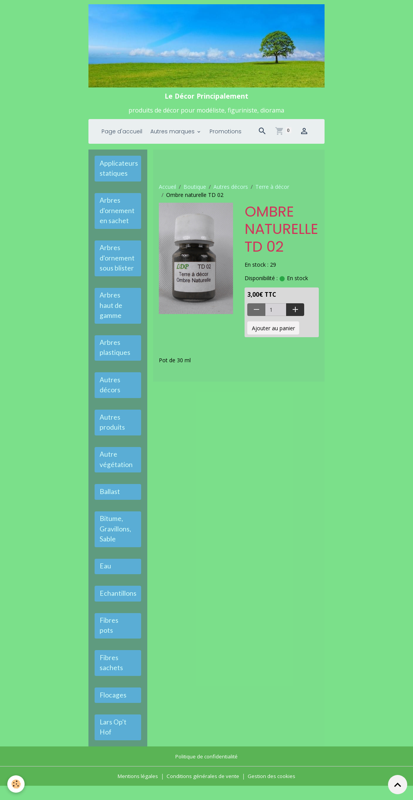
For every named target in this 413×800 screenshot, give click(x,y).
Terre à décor (272, 189)
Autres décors (230, 189)
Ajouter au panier (273, 330)
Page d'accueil (122, 134)
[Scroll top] (397, 784)
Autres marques (173, 134)
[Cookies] (16, 784)
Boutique (194, 189)
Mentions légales (135, 790)
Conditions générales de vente (202, 790)
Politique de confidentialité (206, 770)
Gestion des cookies (274, 790)
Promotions (225, 134)
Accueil (167, 189)
